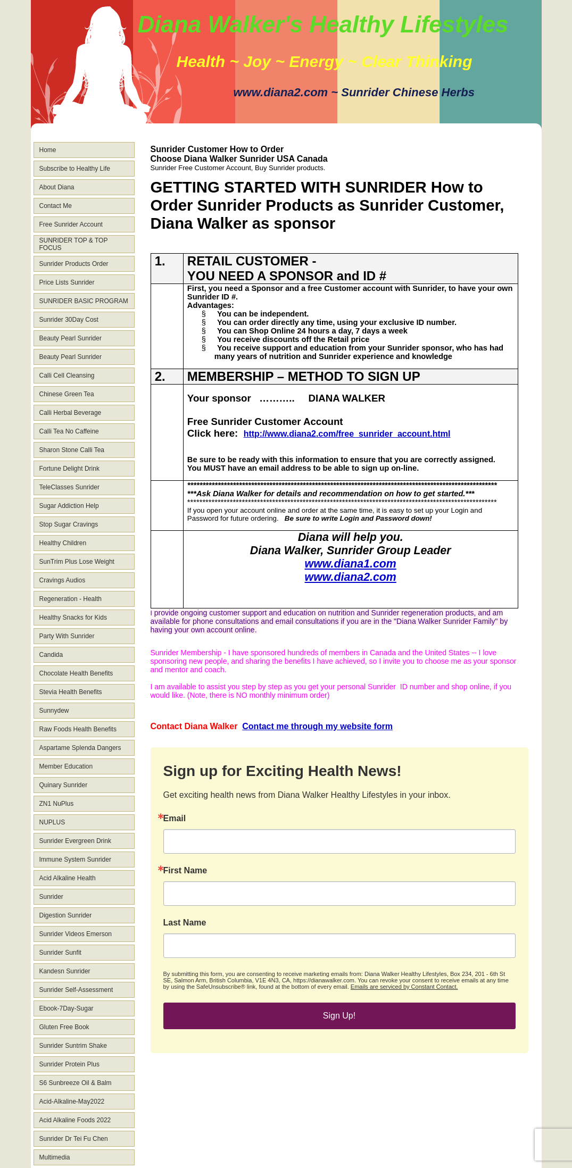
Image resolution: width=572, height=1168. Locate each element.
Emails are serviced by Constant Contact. (404, 986)
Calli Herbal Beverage (70, 412)
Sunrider (51, 896)
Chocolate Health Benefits (76, 673)
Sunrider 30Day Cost (68, 319)
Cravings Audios (62, 580)
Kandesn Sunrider (64, 971)
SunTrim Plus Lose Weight (76, 561)
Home (47, 150)
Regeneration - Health (70, 599)
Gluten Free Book (64, 1027)
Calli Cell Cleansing (67, 375)
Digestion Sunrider (65, 915)
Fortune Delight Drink (69, 468)
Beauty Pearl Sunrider (70, 338)
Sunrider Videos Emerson (75, 934)
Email (174, 818)
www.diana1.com (350, 563)
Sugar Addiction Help (69, 506)
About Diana (56, 187)
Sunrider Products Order (74, 264)
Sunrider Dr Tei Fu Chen (73, 1138)
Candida (51, 654)
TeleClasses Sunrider (69, 487)
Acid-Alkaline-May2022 (72, 1101)
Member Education (66, 766)
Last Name (184, 923)
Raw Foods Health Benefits (78, 729)
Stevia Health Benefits (70, 692)
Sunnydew (54, 710)
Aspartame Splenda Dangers (80, 748)
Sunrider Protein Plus (69, 1064)
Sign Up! (339, 1015)
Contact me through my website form (317, 726)
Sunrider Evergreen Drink (75, 841)
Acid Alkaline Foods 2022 (75, 1120)
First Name (185, 870)
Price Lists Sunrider (67, 282)
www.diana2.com (350, 577)
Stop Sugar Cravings (68, 524)
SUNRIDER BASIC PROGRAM (83, 301)
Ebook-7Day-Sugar (66, 1008)
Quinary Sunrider (63, 785)
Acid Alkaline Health (67, 878)
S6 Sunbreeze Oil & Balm (75, 1083)
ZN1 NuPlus (56, 803)
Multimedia (54, 1157)
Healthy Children (63, 543)
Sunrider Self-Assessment (76, 990)
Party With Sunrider (67, 636)
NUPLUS (52, 822)
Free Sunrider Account (71, 224)
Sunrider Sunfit (60, 952)
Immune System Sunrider (75, 859)
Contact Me (55, 206)
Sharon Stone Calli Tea (72, 450)
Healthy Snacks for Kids (73, 617)
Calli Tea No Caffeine (69, 431)
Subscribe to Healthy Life (74, 168)
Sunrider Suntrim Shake (73, 1045)
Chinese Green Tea (66, 394)
